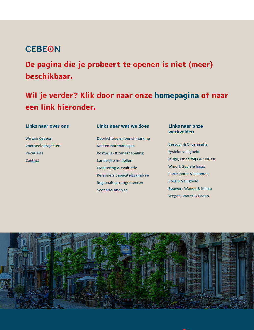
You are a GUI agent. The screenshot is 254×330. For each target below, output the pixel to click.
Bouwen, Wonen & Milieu (190, 168)
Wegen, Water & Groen (188, 176)
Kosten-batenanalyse (116, 126)
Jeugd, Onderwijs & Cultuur (191, 139)
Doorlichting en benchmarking (123, 118)
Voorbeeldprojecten (43, 126)
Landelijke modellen (114, 140)
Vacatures (34, 133)
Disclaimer (64, 317)
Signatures (102, 317)
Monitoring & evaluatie (117, 148)
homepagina (177, 75)
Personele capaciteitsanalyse (123, 155)
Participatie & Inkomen (188, 153)
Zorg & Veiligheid (183, 161)
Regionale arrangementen (120, 162)
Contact (32, 140)
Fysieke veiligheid (183, 131)
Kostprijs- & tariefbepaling (120, 133)
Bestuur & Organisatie (188, 124)
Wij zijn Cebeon (39, 118)
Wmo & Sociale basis (186, 146)
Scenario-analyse (112, 170)
